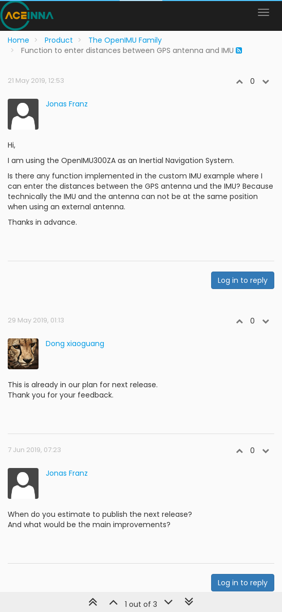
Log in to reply (243, 280)
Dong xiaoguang (75, 343)
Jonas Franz (67, 104)
